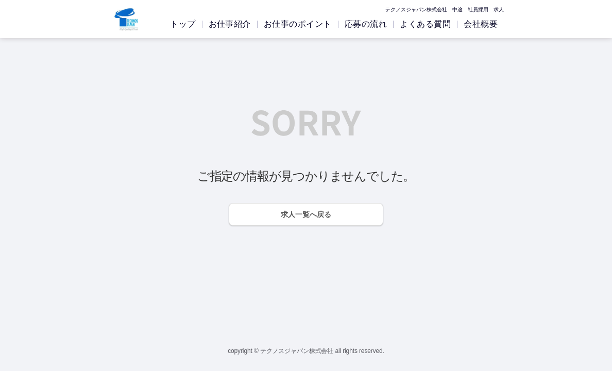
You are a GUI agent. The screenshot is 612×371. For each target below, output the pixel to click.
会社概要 (481, 24)
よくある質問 (425, 24)
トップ (182, 24)
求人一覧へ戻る (306, 214)
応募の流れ (366, 24)
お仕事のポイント (298, 24)
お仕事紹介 (230, 24)
